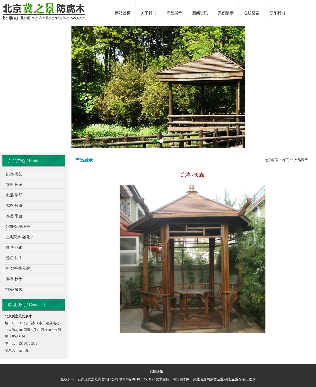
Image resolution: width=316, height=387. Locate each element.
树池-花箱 (13, 247)
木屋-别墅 (13, 195)
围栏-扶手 (13, 258)
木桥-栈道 (13, 205)
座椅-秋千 (13, 279)
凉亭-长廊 (13, 185)
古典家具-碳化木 (19, 237)
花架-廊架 (13, 174)
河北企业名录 (235, 379)
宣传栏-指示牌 (17, 268)
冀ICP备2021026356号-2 (137, 379)
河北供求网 (181, 379)
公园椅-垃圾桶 (17, 226)
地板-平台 (13, 216)
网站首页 (123, 13)
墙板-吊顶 (13, 289)
